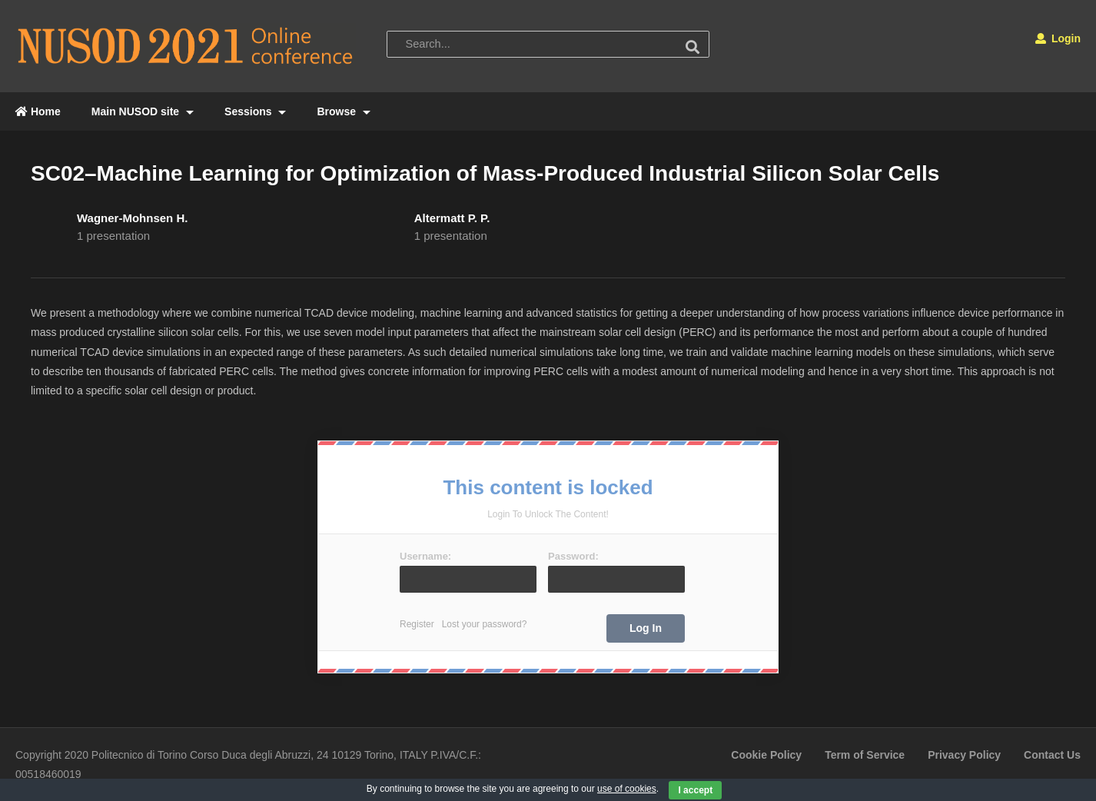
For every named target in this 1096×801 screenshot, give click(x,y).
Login (1058, 38)
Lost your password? (484, 624)
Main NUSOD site (142, 111)
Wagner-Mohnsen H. (132, 217)
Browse (343, 111)
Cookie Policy (766, 755)
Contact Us (1052, 755)
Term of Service (865, 755)
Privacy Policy (964, 755)
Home (38, 111)
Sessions (255, 111)
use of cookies (626, 788)
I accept (695, 790)
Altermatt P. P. (452, 217)
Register (417, 624)
